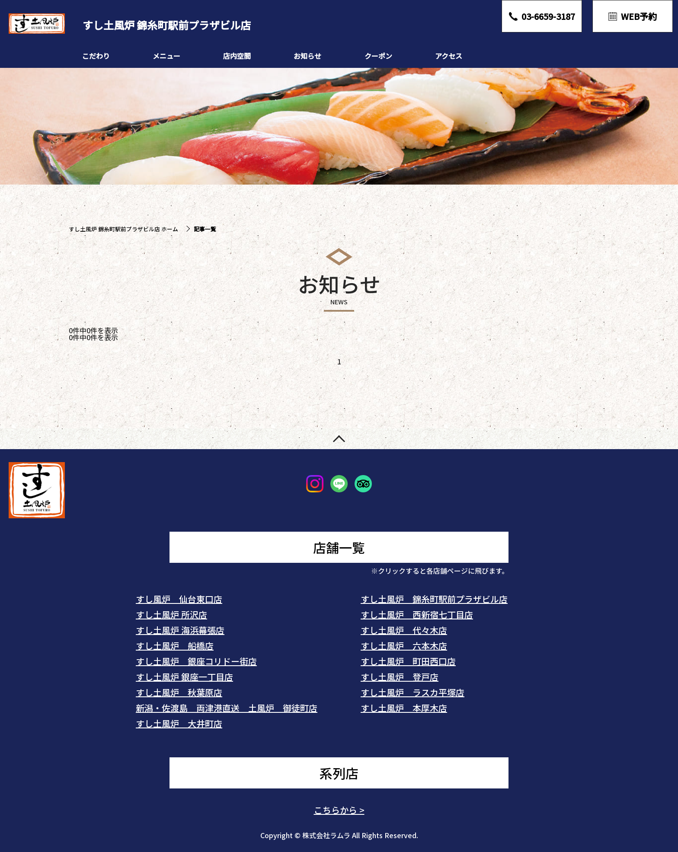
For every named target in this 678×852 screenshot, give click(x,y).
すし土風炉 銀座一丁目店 (184, 676)
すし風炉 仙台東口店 (179, 599)
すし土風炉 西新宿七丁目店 (417, 614)
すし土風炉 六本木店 (404, 645)
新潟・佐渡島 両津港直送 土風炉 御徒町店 (226, 708)
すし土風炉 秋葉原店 (179, 692)
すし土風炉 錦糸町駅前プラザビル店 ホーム (123, 229)
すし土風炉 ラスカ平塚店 (412, 692)
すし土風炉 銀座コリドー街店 (196, 661)
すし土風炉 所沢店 (171, 614)
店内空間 (237, 56)
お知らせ (307, 56)
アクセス (448, 56)
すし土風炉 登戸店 (399, 676)
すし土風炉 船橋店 (175, 645)
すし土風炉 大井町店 (179, 723)
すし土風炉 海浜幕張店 (180, 630)
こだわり (96, 56)
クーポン (378, 56)
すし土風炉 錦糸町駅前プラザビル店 (434, 599)
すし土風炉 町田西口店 (408, 661)
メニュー (166, 56)
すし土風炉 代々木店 (404, 630)
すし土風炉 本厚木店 (404, 708)
